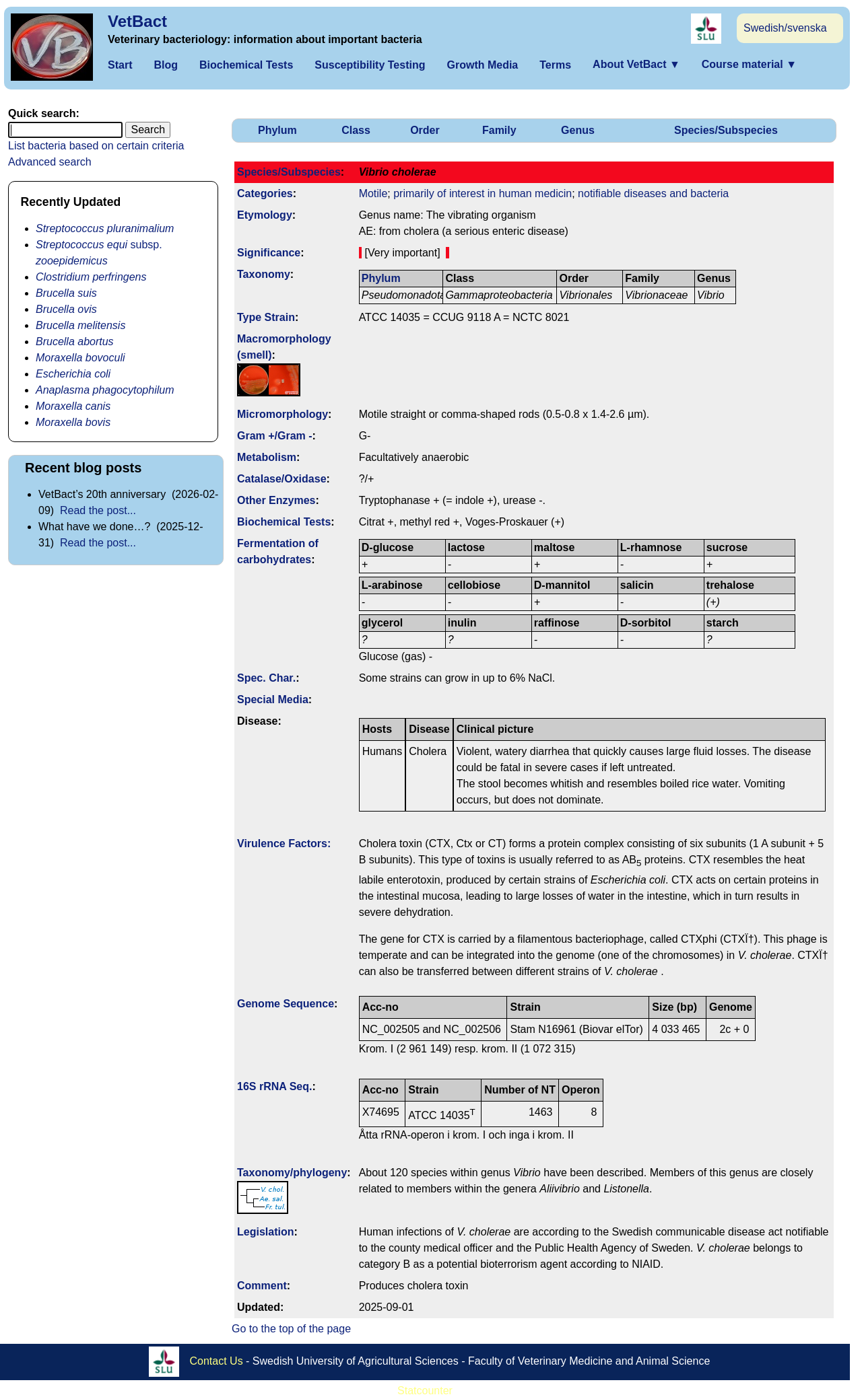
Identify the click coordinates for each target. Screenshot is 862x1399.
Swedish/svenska (785, 28)
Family (499, 130)
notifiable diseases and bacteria (653, 193)
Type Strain (266, 317)
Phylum (277, 130)
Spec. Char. (266, 678)
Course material (749, 64)
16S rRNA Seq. (274, 1086)
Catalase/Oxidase (282, 479)
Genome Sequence (285, 1003)
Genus (578, 130)
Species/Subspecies (726, 130)
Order (425, 130)
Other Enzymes (276, 500)
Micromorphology (282, 414)
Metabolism (266, 457)
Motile (373, 193)
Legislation (265, 1231)
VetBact (137, 21)
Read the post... (98, 510)
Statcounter (425, 1390)
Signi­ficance (268, 252)
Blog (166, 65)
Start (120, 65)
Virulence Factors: (284, 843)
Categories (265, 193)
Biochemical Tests (246, 65)
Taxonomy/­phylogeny (292, 1172)
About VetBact (636, 64)
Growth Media (482, 65)
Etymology (264, 215)
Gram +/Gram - (274, 435)
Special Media (272, 699)
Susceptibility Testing (369, 65)
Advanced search (50, 162)
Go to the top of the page (291, 1328)
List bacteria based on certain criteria (96, 145)
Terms (555, 65)
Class (355, 130)
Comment (262, 1285)
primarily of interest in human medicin (482, 193)
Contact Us (216, 1361)
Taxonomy (263, 274)
